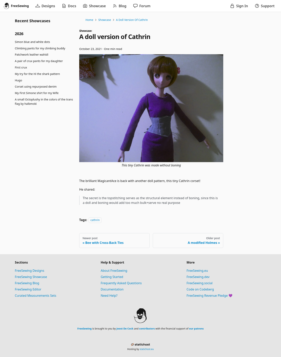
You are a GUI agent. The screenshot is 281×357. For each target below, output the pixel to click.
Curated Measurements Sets (35, 295)
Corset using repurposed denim (36, 86)
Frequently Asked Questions (121, 283)
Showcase (104, 20)
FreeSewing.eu (197, 270)
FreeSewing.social (200, 283)
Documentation (112, 289)
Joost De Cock (124, 328)
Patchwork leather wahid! (31, 54)
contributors (147, 328)
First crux (21, 67)
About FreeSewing (114, 270)
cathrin (95, 220)
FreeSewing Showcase (31, 277)
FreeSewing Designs (29, 270)
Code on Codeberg (200, 289)
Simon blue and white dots (32, 42)
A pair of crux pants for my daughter (39, 61)
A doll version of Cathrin (132, 20)
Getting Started (112, 277)
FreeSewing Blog (27, 283)
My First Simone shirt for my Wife (37, 93)
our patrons (196, 328)
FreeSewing (84, 328)
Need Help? (109, 295)
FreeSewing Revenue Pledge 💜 (209, 295)
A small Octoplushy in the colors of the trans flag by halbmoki (44, 102)
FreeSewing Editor (28, 289)
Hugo (18, 80)
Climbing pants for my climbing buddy (40, 48)
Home (89, 20)
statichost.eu (147, 349)
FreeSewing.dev (198, 277)
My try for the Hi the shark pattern (37, 74)
